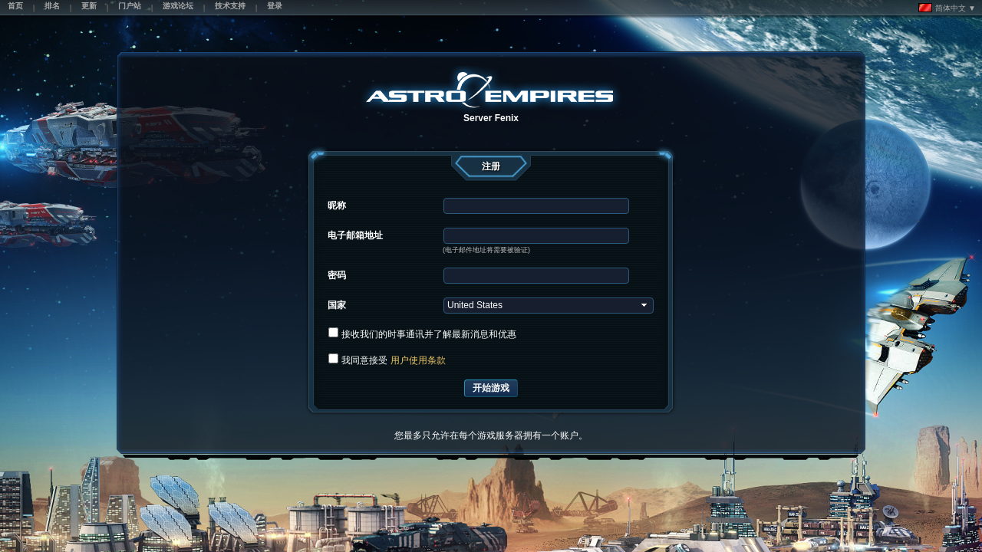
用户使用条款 (418, 360)
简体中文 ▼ (947, 7)
